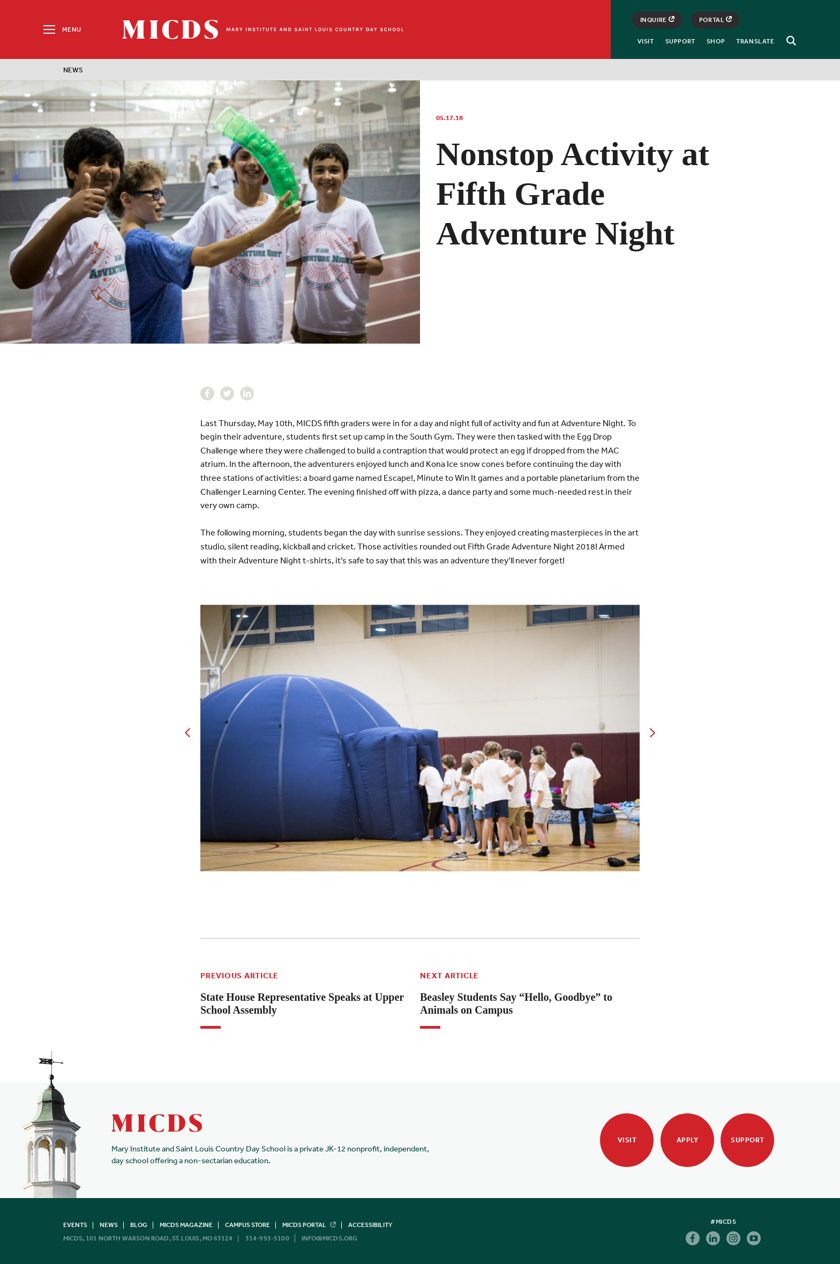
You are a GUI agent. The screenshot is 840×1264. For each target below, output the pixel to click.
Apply (688, 1139)
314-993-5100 (267, 1238)
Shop (716, 41)
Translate (755, 41)
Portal (715, 20)
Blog (138, 1225)
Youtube (754, 1238)
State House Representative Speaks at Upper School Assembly (302, 1003)
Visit (646, 41)
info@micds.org (330, 1238)
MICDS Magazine (186, 1225)
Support (680, 41)
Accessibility (370, 1225)
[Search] (789, 40)
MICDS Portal (309, 1225)
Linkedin (247, 393)
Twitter (227, 393)
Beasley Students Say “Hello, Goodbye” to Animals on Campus (516, 1003)
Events (75, 1225)
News (73, 70)
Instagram (733, 1238)
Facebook (207, 393)
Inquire (657, 20)
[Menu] (61, 29)
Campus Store (247, 1225)
